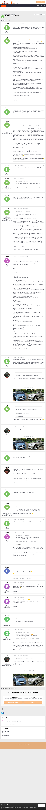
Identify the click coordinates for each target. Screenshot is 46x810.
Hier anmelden (32, 2)
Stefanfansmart (7, 615)
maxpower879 (8, 721)
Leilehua (8, 17)
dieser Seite (17, 158)
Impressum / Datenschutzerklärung (21, 744)
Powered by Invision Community (23, 747)
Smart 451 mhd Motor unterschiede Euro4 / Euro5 (13, 720)
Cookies (6, 806)
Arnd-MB (7, 467)
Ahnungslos (7, 37)
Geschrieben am (18, 23)
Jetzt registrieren (41, 1)
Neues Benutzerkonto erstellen (13, 702)
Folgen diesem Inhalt (38, 14)
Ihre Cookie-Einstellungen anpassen (7, 807)
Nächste (6, 20)
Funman (7, 567)
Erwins (7, 582)
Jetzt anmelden (33, 702)
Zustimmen (42, 805)
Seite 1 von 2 (13, 20)
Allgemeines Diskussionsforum (23, 17)
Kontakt (29, 744)
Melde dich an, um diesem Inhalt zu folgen (9, 14)
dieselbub (7, 257)
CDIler (7, 371)
